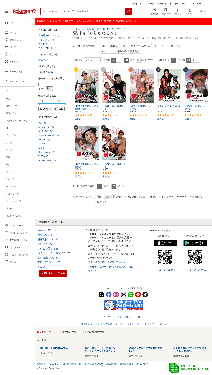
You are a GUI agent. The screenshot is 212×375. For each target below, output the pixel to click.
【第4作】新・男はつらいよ (114, 165)
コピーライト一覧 (129, 324)
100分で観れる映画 (140, 46)
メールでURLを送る (165, 269)
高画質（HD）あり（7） (50, 35)
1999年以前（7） (47, 72)
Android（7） (45, 143)
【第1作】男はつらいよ (168, 106)
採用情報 (111, 364)
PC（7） (42, 123)
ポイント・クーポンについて (54, 253)
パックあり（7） (46, 39)
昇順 (113, 60)
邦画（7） (43, 60)
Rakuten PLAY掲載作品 (114, 51)
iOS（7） (43, 148)
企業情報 (41, 364)
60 (193, 60)
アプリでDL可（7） (48, 48)
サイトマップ (159, 324)
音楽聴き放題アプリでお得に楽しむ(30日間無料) (189, 349)
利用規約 (54, 364)
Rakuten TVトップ (90, 324)
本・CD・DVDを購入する (54, 348)
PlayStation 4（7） (47, 160)
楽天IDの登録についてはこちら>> (107, 262)
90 (198, 60)
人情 (123, 46)
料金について (45, 234)
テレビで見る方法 (47, 248)
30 (188, 60)
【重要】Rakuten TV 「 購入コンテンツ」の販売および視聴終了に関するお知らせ (86, 21)
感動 (104, 46)
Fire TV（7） (44, 139)
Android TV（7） (46, 127)
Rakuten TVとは (46, 230)
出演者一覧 (93, 28)
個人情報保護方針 (71, 364)
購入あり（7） (45, 44)
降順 (118, 60)
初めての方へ (110, 324)
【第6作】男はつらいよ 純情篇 (141, 107)
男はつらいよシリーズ (166, 46)
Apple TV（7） (45, 131)
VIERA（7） (44, 156)
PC (138, 317)
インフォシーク (136, 3)
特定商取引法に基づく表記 (133, 364)
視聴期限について (47, 239)
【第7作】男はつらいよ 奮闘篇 (196, 107)
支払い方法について (48, 262)
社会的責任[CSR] (94, 364)
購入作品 (135, 51)
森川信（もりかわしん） (115, 28)
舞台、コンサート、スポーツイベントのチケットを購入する (101, 349)
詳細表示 (138, 60)
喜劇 (112, 46)
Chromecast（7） (47, 152)
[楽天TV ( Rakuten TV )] (24, 11)
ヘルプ (41, 266)
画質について (45, 243)
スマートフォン (125, 317)
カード (150, 3)
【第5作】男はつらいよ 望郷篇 (86, 165)
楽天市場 (162, 3)
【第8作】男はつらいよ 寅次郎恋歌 (86, 107)
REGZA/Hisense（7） (49, 135)
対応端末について (47, 257)
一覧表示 (126, 60)
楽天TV (80, 28)
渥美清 (78, 118)
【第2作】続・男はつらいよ (114, 107)
